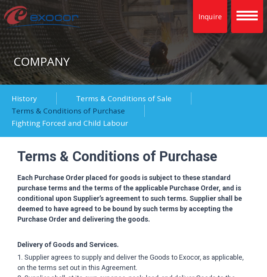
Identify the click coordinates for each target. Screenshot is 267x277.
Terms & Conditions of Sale (124, 98)
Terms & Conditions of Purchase (68, 111)
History (24, 98)
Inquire (210, 16)
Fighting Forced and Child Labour (70, 123)
